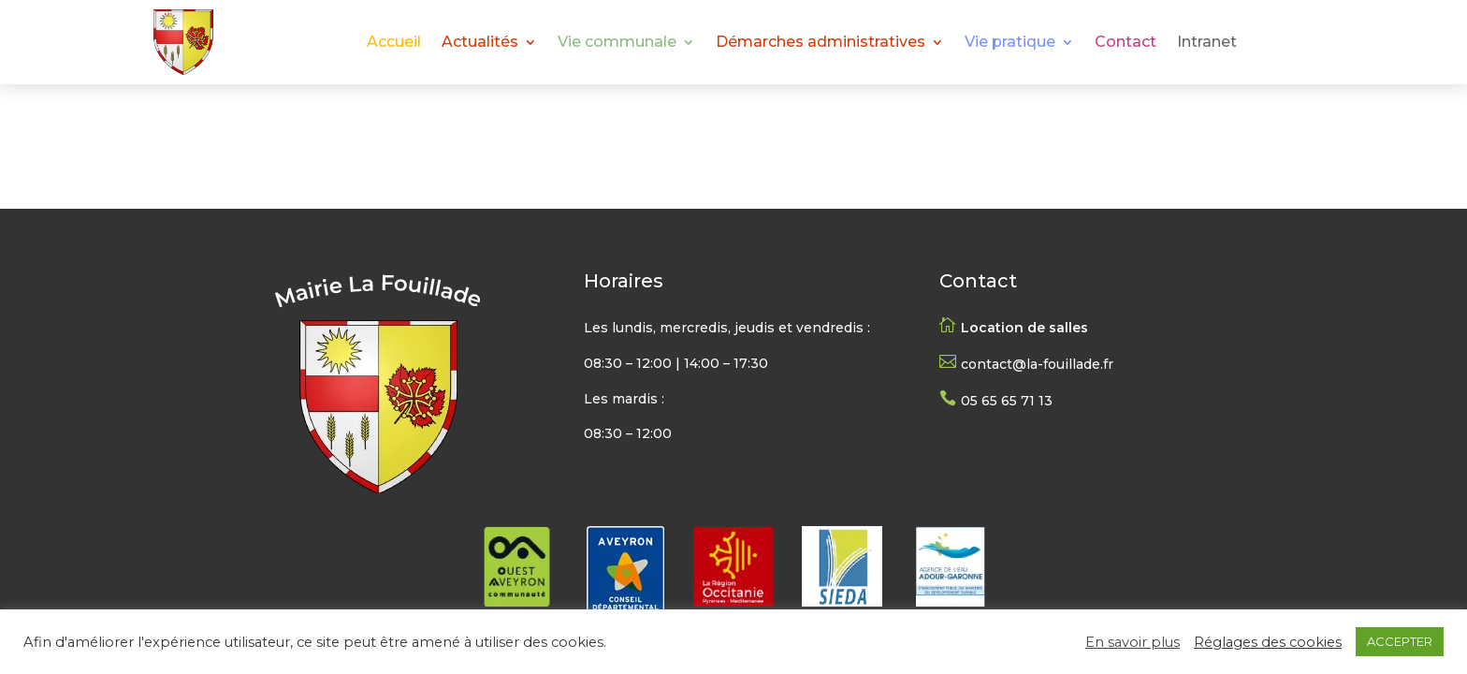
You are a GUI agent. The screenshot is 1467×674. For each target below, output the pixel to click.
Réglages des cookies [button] (1268, 642)
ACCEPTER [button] (1399, 641)
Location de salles (1024, 327)
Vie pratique (1010, 43)
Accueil (394, 43)
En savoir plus (1132, 642)
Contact (1125, 43)
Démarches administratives (820, 43)
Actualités (480, 43)
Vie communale (617, 43)
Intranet (1207, 43)
